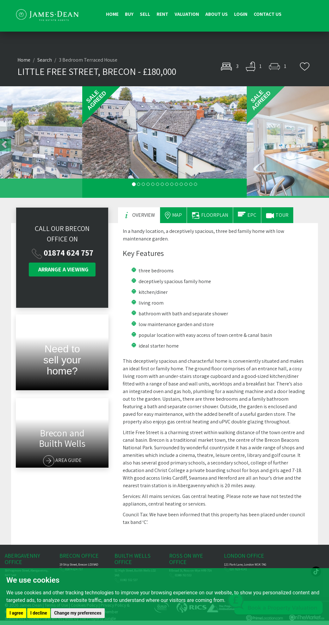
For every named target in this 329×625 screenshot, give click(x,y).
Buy (129, 14)
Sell (145, 14)
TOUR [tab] (277, 216)
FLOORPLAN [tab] (210, 215)
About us (216, 14)
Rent (162, 14)
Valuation (187, 14)
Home (112, 14)
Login (240, 14)
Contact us (268, 14)
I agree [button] (16, 613)
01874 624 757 (68, 252)
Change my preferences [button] (77, 613)
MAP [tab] (173, 215)
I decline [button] (38, 613)
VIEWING (63, 269)
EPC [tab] (247, 215)
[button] (41, 142)
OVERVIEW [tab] (139, 215)
